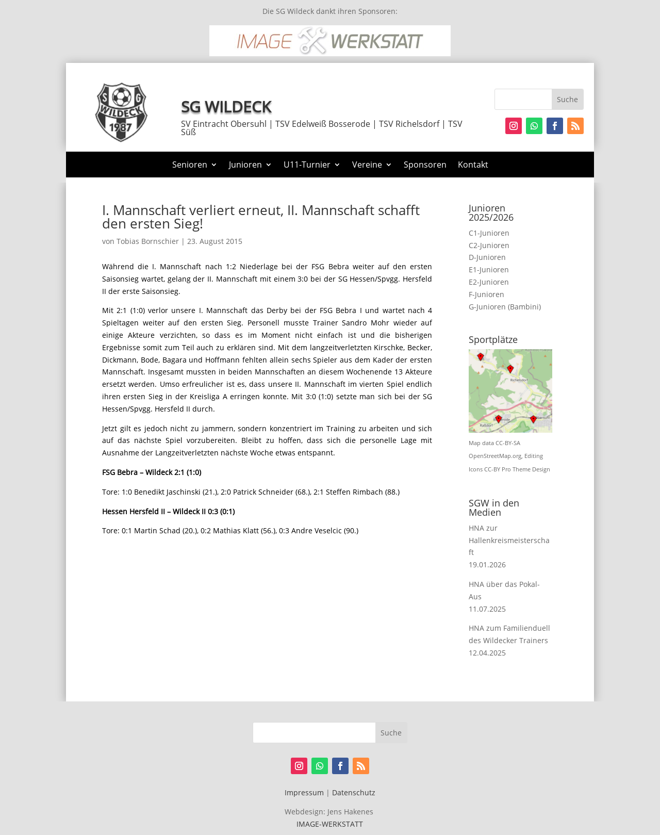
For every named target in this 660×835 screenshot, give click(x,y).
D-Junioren (487, 257)
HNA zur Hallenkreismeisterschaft (509, 540)
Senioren (189, 165)
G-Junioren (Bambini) (505, 307)
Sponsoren (425, 165)
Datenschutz (353, 792)
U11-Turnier (307, 165)
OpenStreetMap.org (495, 456)
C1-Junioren (489, 233)
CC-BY (492, 469)
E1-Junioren (489, 269)
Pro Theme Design (526, 469)
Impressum (304, 792)
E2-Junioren (489, 282)
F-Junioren (486, 294)
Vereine (367, 165)
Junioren (245, 165)
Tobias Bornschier (148, 241)
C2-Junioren (489, 245)
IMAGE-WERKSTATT (329, 824)
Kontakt (473, 165)
